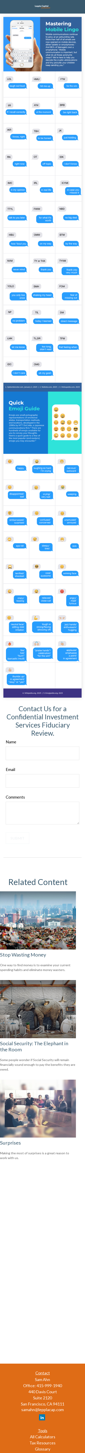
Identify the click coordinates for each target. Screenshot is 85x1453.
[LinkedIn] (42, 1417)
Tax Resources (42, 1442)
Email (10, 769)
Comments (15, 796)
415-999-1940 (49, 1385)
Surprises (10, 1143)
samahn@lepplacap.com (42, 1409)
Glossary (42, 1448)
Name (11, 741)
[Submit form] (17, 838)
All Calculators (42, 1436)
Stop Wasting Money (23, 955)
